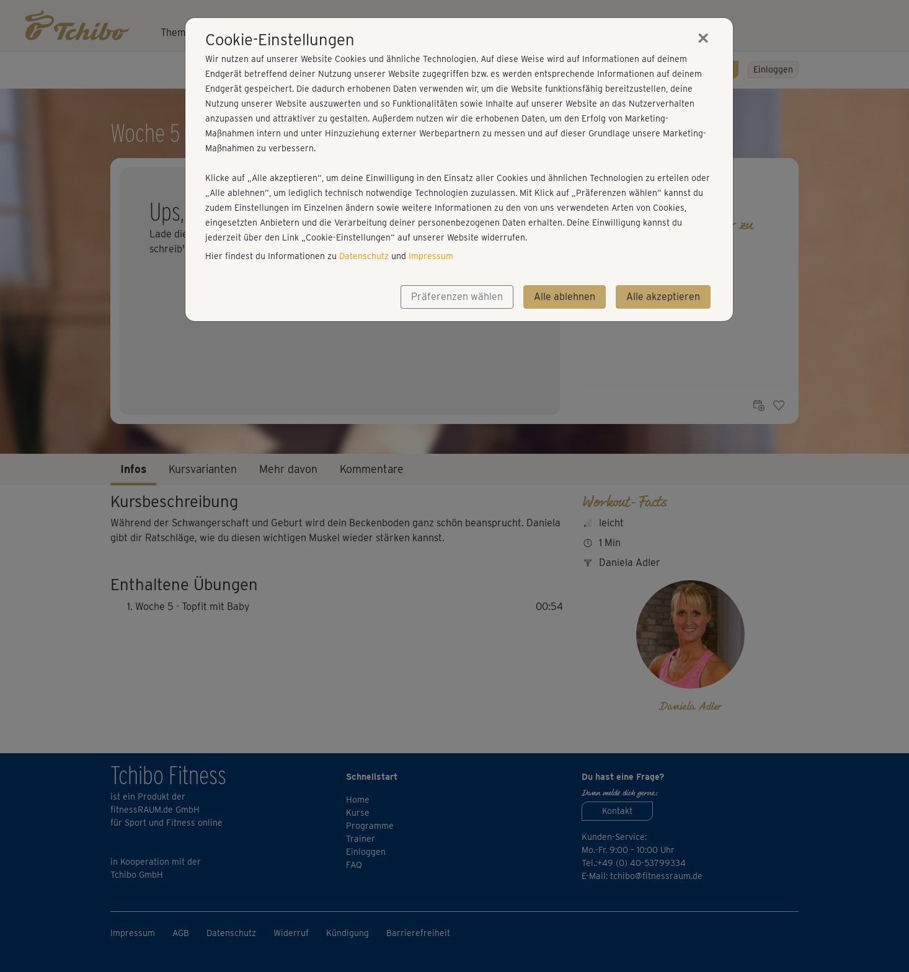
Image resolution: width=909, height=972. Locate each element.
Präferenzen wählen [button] (457, 297)
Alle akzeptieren (663, 297)
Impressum (431, 256)
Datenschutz (364, 256)
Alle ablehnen (564, 297)
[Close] (703, 38)
